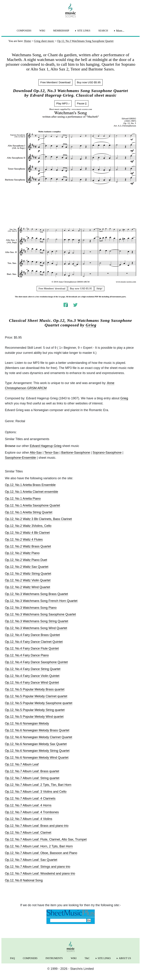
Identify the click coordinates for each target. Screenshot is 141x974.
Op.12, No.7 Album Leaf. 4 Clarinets (30, 798)
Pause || (82, 103)
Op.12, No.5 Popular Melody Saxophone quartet (38, 703)
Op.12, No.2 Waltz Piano (22, 553)
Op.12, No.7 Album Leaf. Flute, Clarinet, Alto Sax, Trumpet (46, 839)
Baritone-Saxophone (75, 452)
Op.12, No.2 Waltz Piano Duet (26, 560)
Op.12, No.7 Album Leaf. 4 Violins (28, 819)
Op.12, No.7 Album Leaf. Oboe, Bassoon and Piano (41, 853)
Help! (99, 288)
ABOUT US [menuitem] (125, 958)
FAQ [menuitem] (12, 958)
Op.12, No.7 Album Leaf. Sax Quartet (31, 860)
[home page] (70, 10)
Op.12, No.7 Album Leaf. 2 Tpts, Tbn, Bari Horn (38, 785)
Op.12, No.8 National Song (24, 880)
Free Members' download (52, 288)
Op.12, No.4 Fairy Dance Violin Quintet (32, 676)
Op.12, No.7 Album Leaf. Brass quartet (32, 771)
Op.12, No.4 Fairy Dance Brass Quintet (32, 635)
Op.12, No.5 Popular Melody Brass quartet (34, 689)
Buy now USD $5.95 (89, 82)
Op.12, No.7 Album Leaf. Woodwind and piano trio (40, 873)
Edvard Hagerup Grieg (45, 446)
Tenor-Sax (51, 452)
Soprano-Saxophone (107, 452)
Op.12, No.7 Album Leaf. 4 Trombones (32, 812)
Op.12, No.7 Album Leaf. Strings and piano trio (37, 866)
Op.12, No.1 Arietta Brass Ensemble (30, 485)
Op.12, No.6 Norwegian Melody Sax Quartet (36, 744)
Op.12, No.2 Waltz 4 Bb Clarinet (27, 532)
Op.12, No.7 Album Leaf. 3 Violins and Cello (35, 791)
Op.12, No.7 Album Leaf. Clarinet (28, 832)
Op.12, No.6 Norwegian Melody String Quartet (37, 750)
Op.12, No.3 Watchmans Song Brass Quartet (36, 594)
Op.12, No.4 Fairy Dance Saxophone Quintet (36, 662)
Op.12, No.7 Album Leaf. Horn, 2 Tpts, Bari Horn (39, 846)
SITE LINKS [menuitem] (83, 30)
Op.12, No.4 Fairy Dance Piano (27, 655)
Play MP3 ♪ (63, 103)
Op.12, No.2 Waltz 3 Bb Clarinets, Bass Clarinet (38, 519)
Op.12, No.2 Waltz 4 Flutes (24, 539)
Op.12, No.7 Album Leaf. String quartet (32, 778)
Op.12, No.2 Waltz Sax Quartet (26, 567)
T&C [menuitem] (87, 958)
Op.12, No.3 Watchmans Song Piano (31, 607)
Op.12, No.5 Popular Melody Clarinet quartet (36, 696)
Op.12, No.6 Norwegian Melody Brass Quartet (37, 730)
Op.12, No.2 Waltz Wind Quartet (27, 587)
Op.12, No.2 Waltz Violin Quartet (28, 580)
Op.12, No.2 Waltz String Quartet (28, 573)
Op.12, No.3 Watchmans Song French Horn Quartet (41, 601)
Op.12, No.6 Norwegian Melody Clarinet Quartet (38, 737)
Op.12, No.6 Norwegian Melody (27, 723)
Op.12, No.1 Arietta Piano (23, 498)
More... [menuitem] (120, 30)
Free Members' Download (55, 82)
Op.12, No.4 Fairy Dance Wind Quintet (32, 682)
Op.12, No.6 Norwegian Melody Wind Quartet (36, 757)
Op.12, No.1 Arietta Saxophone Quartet (32, 505)
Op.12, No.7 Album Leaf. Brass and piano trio (36, 825)
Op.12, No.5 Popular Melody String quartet (35, 710)
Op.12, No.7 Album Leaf (22, 764)
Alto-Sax (36, 452)
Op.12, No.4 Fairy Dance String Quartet (32, 669)
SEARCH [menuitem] (103, 30)
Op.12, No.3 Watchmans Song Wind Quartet (36, 628)
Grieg (91, 325)
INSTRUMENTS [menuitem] (54, 958)
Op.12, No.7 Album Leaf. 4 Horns (28, 805)
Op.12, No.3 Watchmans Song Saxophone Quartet (40, 614)
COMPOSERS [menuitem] (24, 30)
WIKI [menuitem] (42, 30)
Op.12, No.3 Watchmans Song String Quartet (36, 621)
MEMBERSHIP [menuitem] (61, 30)
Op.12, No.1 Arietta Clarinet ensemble (31, 492)
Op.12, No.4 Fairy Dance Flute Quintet (32, 648)
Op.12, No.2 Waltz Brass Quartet (28, 546)
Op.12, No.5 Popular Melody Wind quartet (34, 716)
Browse (10, 446)
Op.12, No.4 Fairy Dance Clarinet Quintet (34, 642)
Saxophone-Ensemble (20, 457)
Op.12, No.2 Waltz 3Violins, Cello (28, 526)
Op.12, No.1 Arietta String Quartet (28, 512)
